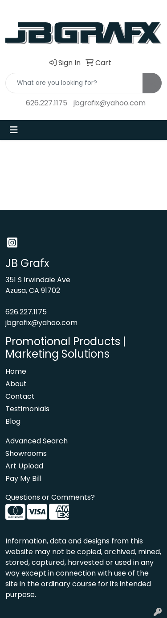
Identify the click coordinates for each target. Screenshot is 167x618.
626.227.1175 (46, 103)
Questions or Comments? (50, 497)
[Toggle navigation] (13, 130)
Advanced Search (36, 441)
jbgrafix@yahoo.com (109, 103)
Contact (20, 396)
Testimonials (27, 409)
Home (15, 371)
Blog (12, 421)
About (16, 384)
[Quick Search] (74, 83)
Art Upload (24, 466)
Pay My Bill (23, 478)
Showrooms (26, 453)
